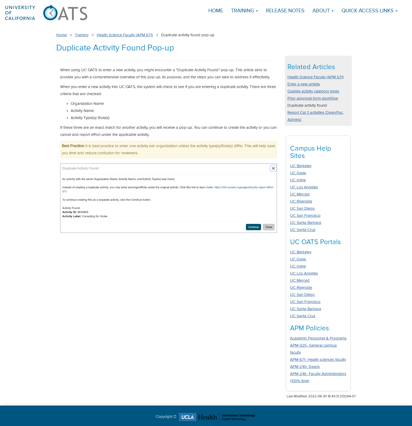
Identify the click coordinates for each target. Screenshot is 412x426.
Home (215, 10)
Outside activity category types (313, 91)
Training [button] (244, 10)
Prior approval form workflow (312, 98)
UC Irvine (298, 180)
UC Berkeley (300, 166)
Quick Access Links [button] (370, 10)
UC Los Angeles (304, 187)
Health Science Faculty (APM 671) (125, 35)
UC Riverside (301, 201)
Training (82, 35)
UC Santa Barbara (305, 223)
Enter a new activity (303, 84)
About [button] (323, 10)
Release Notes (285, 10)
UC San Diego (302, 209)
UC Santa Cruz (302, 230)
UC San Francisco (305, 216)
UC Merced (300, 194)
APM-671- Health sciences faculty (318, 360)
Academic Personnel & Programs (318, 338)
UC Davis (298, 173)
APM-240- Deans (305, 367)
